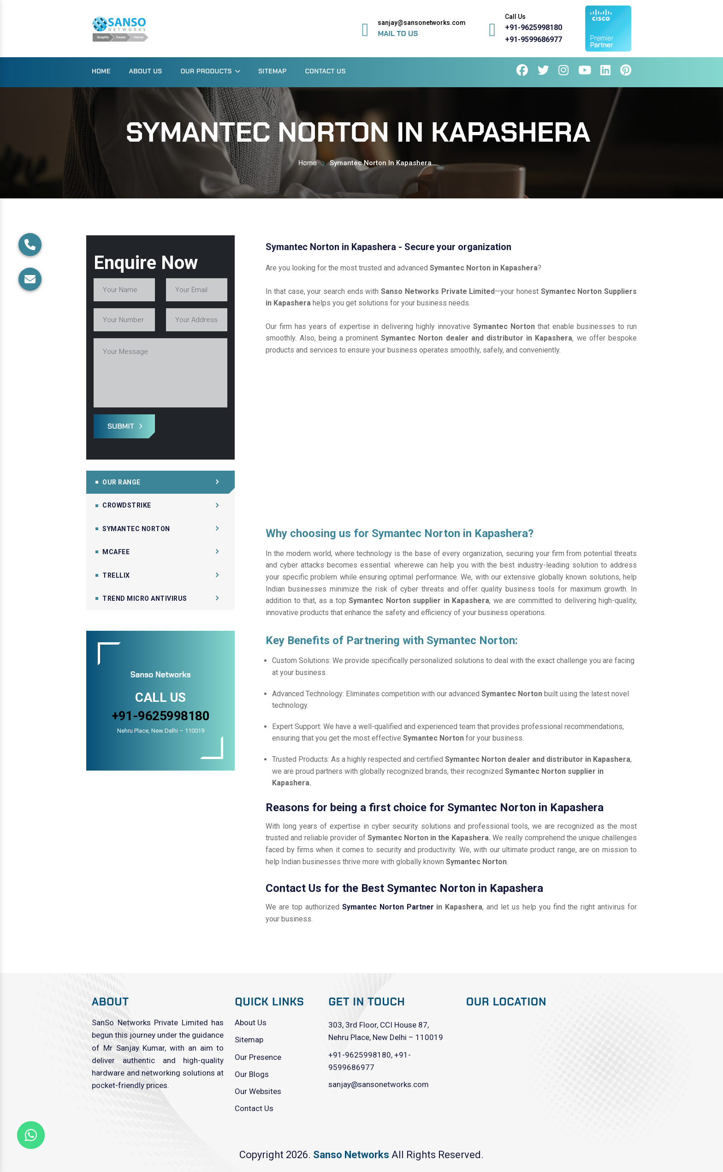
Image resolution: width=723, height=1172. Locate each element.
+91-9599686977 (533, 39)
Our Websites (258, 1091)
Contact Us (325, 71)
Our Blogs (252, 1074)
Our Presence (258, 1057)
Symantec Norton (136, 528)
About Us (145, 71)
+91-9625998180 (533, 27)
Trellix (116, 575)
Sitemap (272, 71)
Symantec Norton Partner (388, 907)
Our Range (121, 482)
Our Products (206, 71)
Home (101, 71)
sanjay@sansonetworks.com (378, 1084)
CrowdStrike (126, 505)
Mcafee (116, 552)
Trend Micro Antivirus (144, 598)
